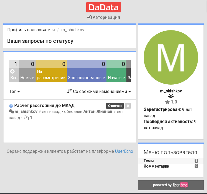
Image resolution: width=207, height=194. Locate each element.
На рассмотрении (51, 74)
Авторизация (103, 17)
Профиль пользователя (31, 29)
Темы (149, 161)
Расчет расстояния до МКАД (44, 105)
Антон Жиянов (97, 111)
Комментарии (156, 166)
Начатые (116, 77)
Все (14, 74)
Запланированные (86, 77)
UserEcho (124, 151)
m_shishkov (26, 111)
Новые (27, 77)
